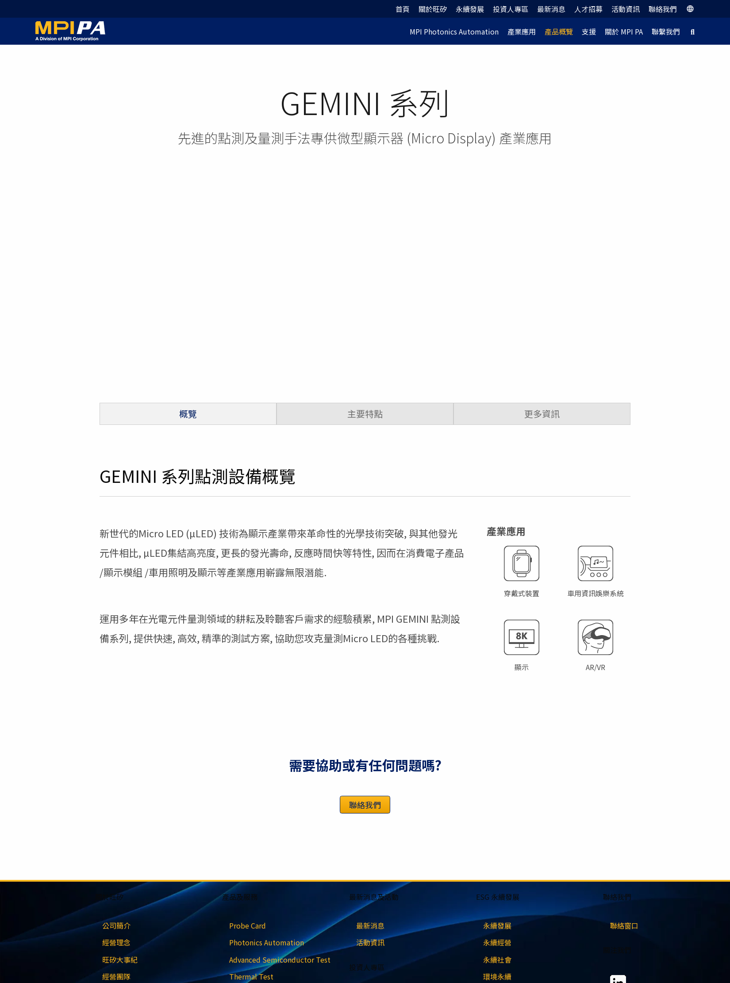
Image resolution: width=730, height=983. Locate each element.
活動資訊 (625, 9)
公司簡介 (116, 925)
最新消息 (551, 9)
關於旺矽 (433, 9)
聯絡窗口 (624, 925)
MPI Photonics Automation (454, 31)
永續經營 (497, 942)
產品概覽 (559, 31)
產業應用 (521, 31)
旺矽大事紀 (120, 959)
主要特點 (365, 413)
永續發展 (470, 9)
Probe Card (247, 925)
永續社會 (497, 959)
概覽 (188, 413)
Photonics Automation (266, 942)
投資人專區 (510, 9)
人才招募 (588, 9)
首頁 (403, 9)
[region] (365, 290)
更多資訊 (542, 413)
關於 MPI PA (624, 31)
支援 (589, 31)
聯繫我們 (666, 31)
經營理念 (116, 942)
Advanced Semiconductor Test (279, 959)
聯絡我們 (663, 9)
